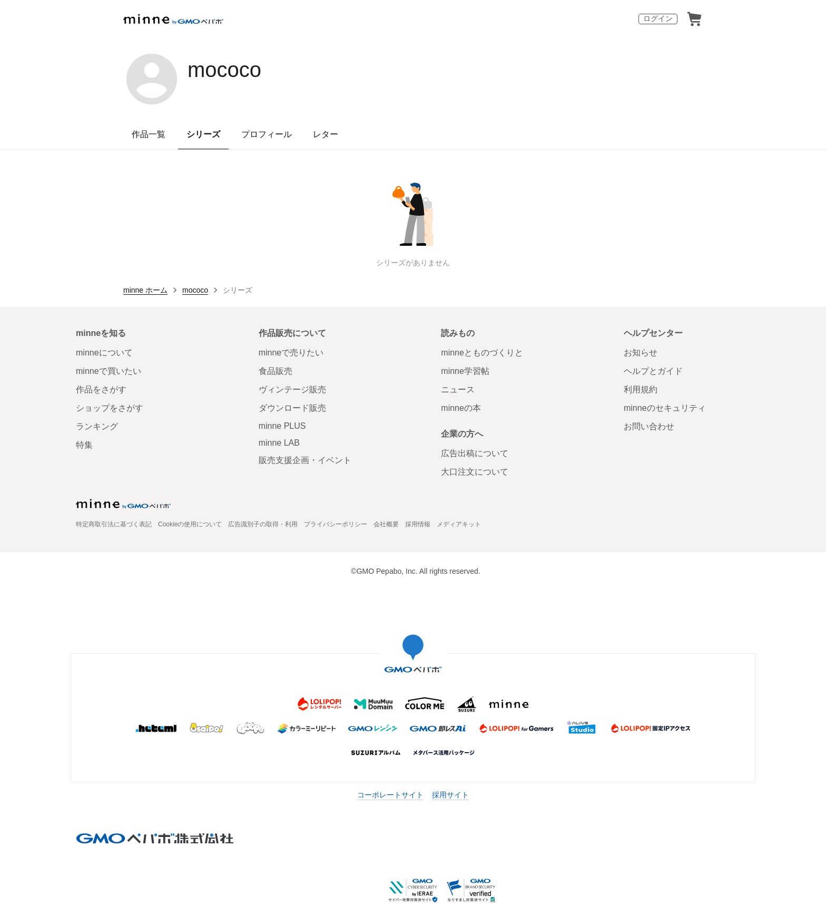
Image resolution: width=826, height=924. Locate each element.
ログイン (658, 18)
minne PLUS (282, 425)
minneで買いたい (108, 371)
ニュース (458, 389)
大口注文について (474, 471)
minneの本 (461, 407)
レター (325, 134)
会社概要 (386, 524)
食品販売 (275, 371)
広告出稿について (474, 453)
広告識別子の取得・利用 (263, 524)
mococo (224, 69)
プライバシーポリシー (335, 524)
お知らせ (640, 352)
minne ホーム (145, 290)
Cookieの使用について (190, 524)
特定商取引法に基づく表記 (114, 524)
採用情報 (417, 524)
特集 (84, 444)
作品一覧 (148, 134)
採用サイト (450, 795)
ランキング (97, 426)
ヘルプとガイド (653, 371)
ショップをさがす (109, 407)
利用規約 (640, 389)
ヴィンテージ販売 (292, 389)
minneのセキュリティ (665, 407)
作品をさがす (101, 389)
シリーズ (203, 134)
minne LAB (279, 442)
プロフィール (266, 134)
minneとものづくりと (482, 352)
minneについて (104, 352)
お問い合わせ (649, 426)
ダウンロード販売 (292, 407)
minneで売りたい (291, 352)
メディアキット (459, 524)
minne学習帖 (465, 371)
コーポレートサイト (390, 795)
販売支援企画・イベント (305, 460)
